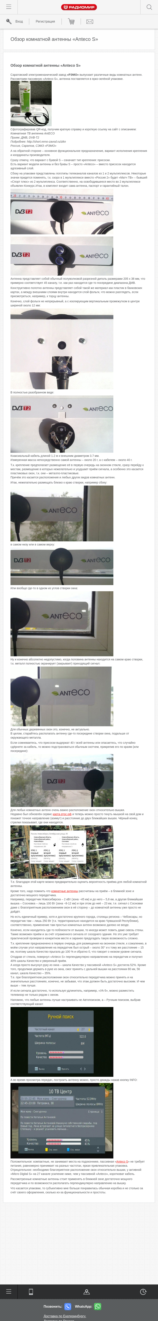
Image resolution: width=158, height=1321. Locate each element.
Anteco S (122, 1161)
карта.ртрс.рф (62, 814)
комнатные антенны (64, 891)
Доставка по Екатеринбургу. (65, 1316)
